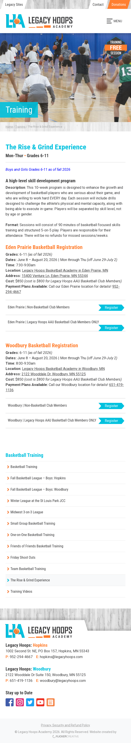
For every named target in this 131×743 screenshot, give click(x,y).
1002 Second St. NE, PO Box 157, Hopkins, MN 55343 (47, 651)
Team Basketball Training (28, 569)
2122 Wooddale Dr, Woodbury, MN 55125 (54, 374)
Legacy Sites (14, 4)
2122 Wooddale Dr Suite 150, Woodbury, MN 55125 (46, 675)
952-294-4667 (21, 657)
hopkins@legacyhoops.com (61, 657)
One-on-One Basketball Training (32, 535)
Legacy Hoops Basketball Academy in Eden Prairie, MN (65, 270)
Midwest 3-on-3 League (26, 512)
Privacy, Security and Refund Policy (65, 725)
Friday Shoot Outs (22, 557)
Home (9, 126)
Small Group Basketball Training (32, 523)
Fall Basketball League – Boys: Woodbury (39, 489)
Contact (98, 4)
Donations (119, 4)
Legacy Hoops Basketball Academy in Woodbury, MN (63, 369)
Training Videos (21, 591)
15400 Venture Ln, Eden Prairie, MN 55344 (55, 276)
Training (20, 126)
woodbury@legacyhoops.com (63, 681)
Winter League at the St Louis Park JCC (37, 501)
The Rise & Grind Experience (30, 580)
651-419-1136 (21, 681)
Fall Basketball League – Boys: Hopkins (38, 478)
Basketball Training (23, 467)
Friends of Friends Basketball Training (36, 546)
